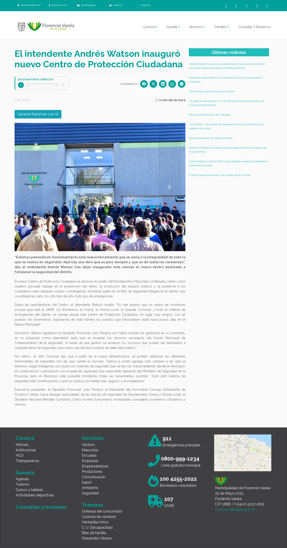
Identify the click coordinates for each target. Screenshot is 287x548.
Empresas (90, 461)
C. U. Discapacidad (97, 527)
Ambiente (90, 488)
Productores (92, 471)
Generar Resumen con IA (38, 114)
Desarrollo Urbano (97, 538)
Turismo (22, 484)
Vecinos (88, 445)
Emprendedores (95, 466)
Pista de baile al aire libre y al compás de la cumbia (219, 175)
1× (63, 85)
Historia (22, 445)
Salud (86, 482)
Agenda (22, 479)
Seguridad (90, 493)
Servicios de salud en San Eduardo (209, 114)
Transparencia (27, 461)
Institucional (26, 450)
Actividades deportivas (35, 495)
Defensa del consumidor (102, 511)
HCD (20, 455)
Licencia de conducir (99, 517)
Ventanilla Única (95, 522)
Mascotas (90, 450)
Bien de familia (94, 533)
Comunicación (94, 477)
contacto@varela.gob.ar (235, 509)
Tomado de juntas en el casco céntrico (212, 91)
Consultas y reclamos (41, 507)
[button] (30, 187)
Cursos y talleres (29, 490)
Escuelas (89, 455)
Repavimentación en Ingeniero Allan (211, 138)
